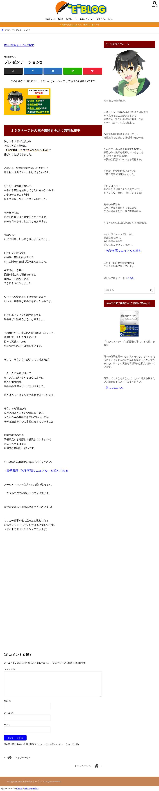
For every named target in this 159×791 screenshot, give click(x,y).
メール (8, 713)
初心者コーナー (72, 20)
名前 (7, 701)
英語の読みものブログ (33, 782)
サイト (7, 725)
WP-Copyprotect (31, 789)
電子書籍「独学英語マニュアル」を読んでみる (37, 471)
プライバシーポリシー (105, 20)
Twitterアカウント (87, 20)
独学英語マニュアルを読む (123, 251)
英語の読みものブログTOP (19, 46)
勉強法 (60, 20)
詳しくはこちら (114, 388)
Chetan (19, 789)
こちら (130, 278)
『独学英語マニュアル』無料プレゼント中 (80, 25)
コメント (9, 670)
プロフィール (50, 20)
